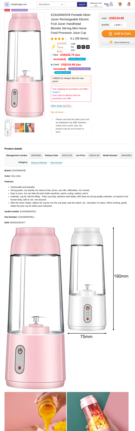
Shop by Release (39, 162)
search (82, 4)
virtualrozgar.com (19, 4)
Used (72, 68)
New (69, 57)
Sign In (106, 5)
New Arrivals (56, 162)
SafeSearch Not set (96, 4)
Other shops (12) (61, 106)
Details (55, 92)
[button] (129, 4)
